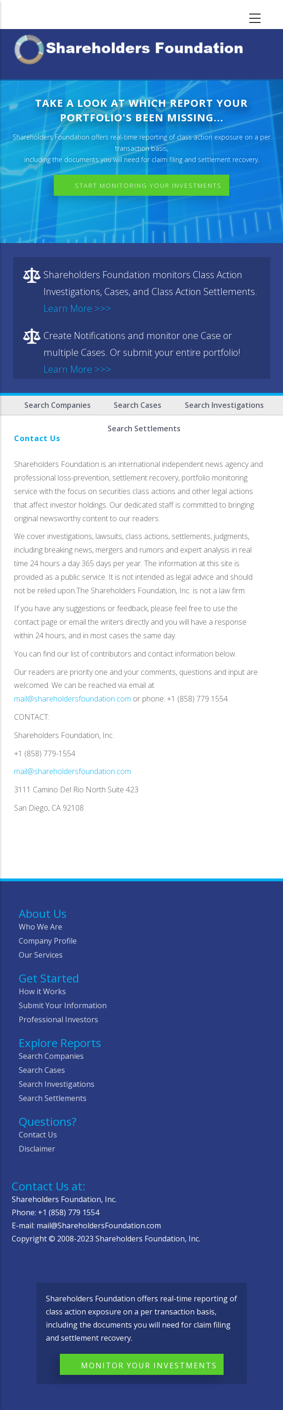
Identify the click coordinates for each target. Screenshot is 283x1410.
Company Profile (48, 941)
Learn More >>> (77, 308)
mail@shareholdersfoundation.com (72, 699)
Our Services (41, 955)
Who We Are (40, 927)
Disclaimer (37, 1149)
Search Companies (57, 405)
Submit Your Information (63, 1005)
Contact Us (38, 1134)
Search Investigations (224, 405)
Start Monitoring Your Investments (148, 185)
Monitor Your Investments (149, 1365)
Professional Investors (58, 1019)
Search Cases (137, 405)
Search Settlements (53, 1098)
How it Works (42, 991)
